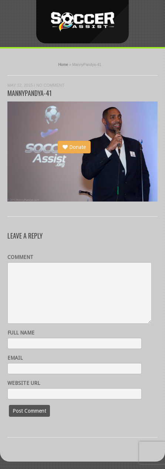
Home (63, 65)
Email (15, 358)
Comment (20, 257)
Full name (20, 333)
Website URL (23, 383)
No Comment (50, 85)
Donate (74, 147)
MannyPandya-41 (29, 93)
